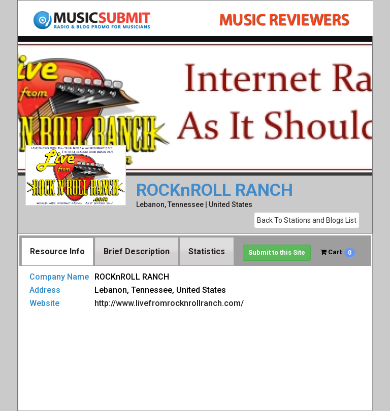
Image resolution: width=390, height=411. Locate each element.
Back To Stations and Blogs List (306, 220)
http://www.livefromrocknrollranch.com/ (169, 303)
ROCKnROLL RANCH (214, 190)
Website (44, 303)
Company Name (59, 277)
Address (44, 290)
